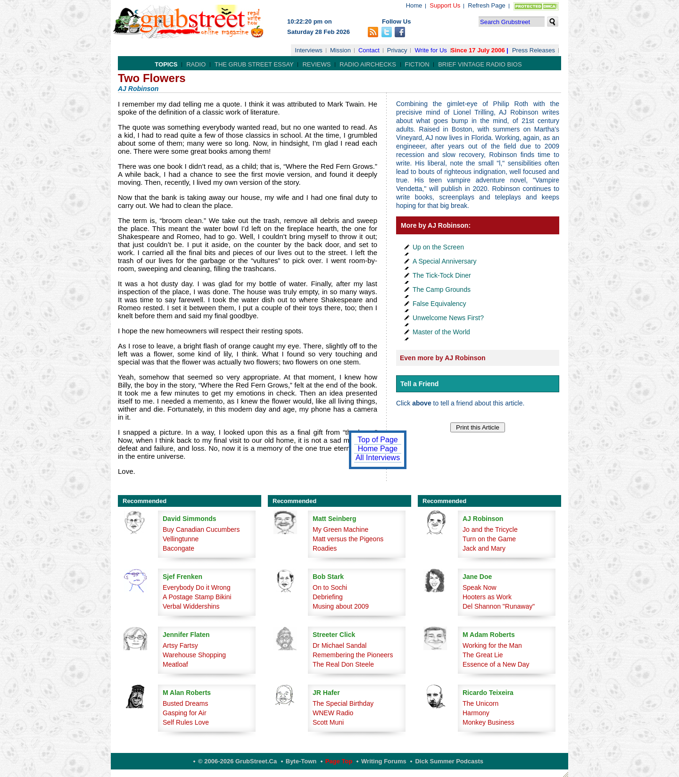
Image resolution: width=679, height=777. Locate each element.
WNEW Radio (333, 713)
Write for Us (430, 50)
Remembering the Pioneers (353, 655)
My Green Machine (340, 529)
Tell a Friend (419, 384)
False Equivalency (439, 303)
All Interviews (378, 458)
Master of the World (441, 332)
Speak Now (480, 587)
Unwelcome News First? (448, 318)
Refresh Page (486, 5)
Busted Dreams (185, 703)
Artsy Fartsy (180, 645)
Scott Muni (328, 722)
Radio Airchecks (368, 64)
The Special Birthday (343, 703)
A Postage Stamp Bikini (197, 597)
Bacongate (178, 548)
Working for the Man (492, 645)
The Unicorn (480, 703)
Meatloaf (175, 664)
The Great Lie (483, 655)
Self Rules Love (186, 722)
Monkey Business (488, 722)
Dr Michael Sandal (339, 645)
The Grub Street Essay (254, 64)
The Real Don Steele (343, 664)
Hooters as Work (487, 597)
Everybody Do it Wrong (197, 587)
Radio (196, 64)
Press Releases (533, 50)
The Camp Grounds (442, 289)
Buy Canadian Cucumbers (201, 529)
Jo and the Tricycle (490, 529)
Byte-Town (301, 761)
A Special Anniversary (444, 261)
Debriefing (328, 597)
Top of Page (377, 440)
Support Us (445, 5)
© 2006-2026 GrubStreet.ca (237, 761)
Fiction (417, 64)
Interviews (309, 50)
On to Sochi (330, 587)
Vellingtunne (181, 539)
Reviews (316, 64)
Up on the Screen (438, 247)
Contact (369, 50)
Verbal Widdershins (191, 606)
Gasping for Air (185, 713)
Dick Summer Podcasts (449, 761)
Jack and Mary (484, 548)
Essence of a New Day (496, 664)
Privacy (397, 50)
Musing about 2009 (341, 606)
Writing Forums (383, 761)
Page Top (339, 761)
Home (414, 5)
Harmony (476, 713)
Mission (340, 50)
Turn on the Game (489, 539)
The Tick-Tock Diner (442, 275)
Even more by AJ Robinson (443, 358)
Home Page (378, 449)
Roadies (325, 548)
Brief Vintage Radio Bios (480, 64)
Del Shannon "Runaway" (499, 606)
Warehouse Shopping (194, 655)
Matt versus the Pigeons (348, 539)
